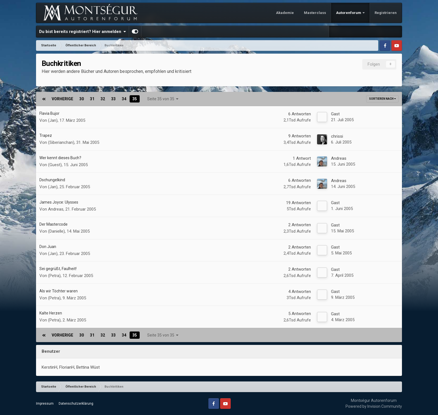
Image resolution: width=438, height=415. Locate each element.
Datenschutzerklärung (76, 404)
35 (134, 99)
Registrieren (386, 13)
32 (103, 99)
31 (92, 99)
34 (124, 99)
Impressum (45, 404)
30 (81, 99)
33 (113, 99)
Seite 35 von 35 (162, 99)
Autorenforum (349, 13)
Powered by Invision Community (374, 406)
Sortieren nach (382, 98)
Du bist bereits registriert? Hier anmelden (82, 31)
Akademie (285, 13)
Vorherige (62, 99)
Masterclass (315, 13)
